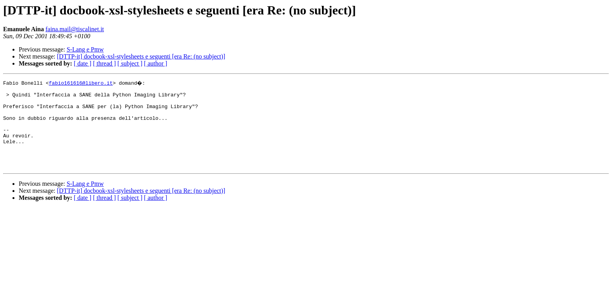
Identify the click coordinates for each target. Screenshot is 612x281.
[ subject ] (129, 63)
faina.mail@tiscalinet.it (74, 29)
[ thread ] (104, 63)
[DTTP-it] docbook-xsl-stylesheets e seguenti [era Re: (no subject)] (141, 56)
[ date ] (82, 63)
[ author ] (155, 63)
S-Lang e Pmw (85, 49)
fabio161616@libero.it (81, 82)
